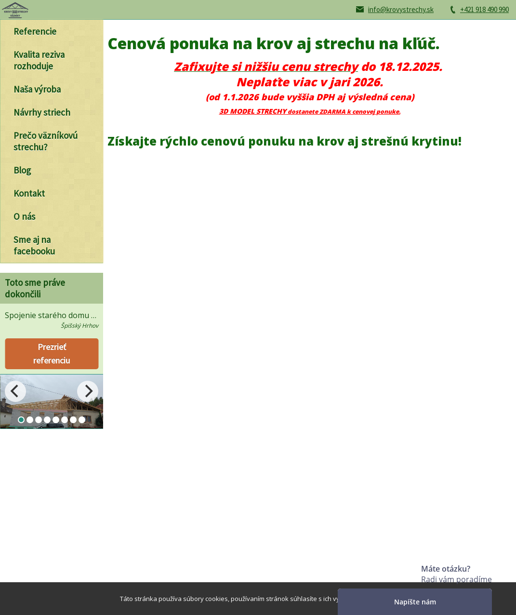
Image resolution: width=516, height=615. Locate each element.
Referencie (34, 31)
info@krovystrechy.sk (401, 9)
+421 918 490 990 (484, 9)
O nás (24, 216)
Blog (22, 170)
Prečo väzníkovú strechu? (45, 141)
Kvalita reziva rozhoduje (39, 60)
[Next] (87, 391)
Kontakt (29, 193)
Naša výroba (37, 89)
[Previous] (15, 391)
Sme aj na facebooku (34, 245)
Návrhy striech (41, 112)
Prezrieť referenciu (51, 353)
